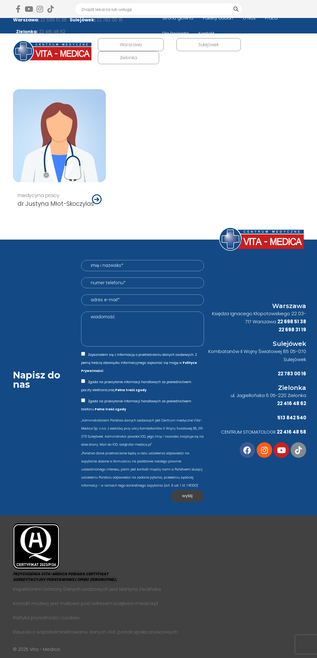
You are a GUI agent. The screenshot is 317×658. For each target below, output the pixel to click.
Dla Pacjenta (175, 33)
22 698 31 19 (292, 329)
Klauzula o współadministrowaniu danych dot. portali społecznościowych (95, 632)
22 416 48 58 (291, 432)
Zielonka (128, 58)
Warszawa (131, 45)
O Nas (249, 18)
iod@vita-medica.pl (136, 603)
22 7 (282, 373)
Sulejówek (208, 45)
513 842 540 (291, 417)
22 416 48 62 (51, 32)
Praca (271, 18)
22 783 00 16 (109, 20)
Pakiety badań (218, 18)
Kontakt (206, 33)
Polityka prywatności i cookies (46, 618)
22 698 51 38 (53, 20)
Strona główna (177, 18)
